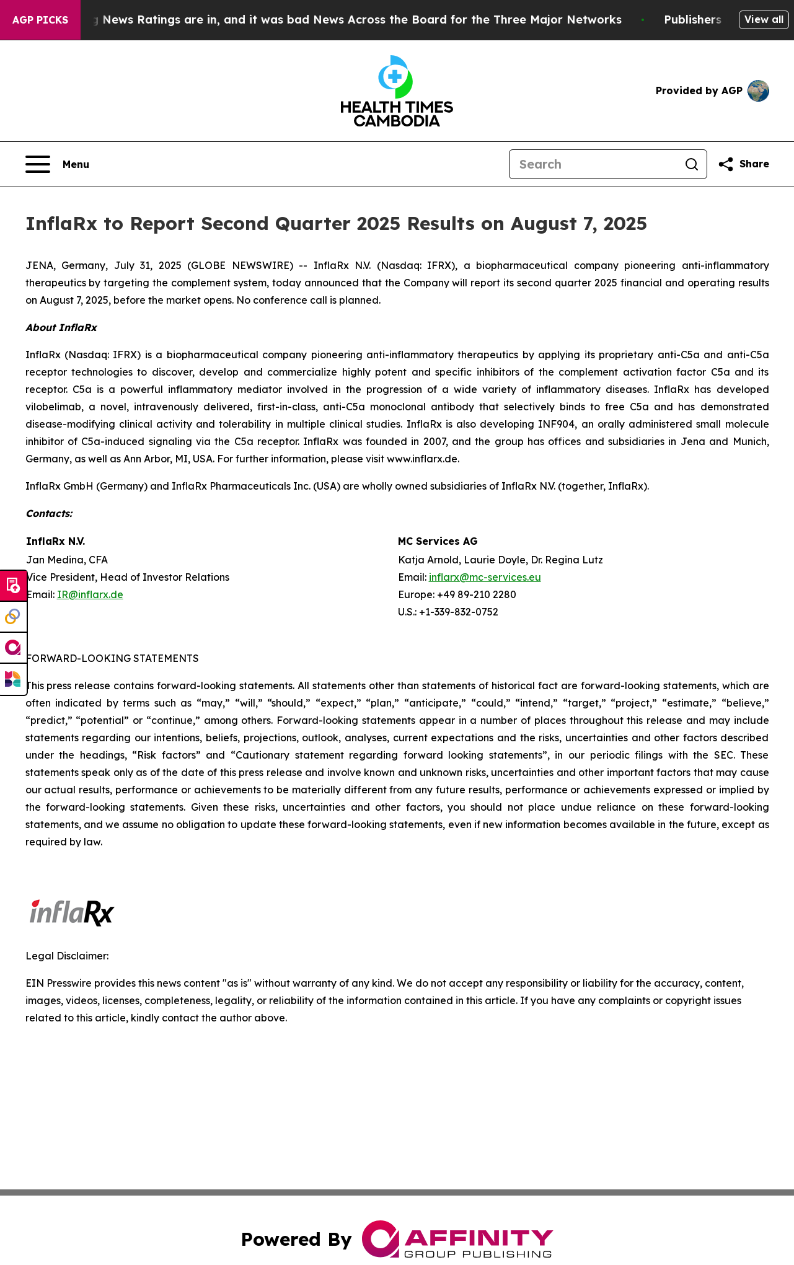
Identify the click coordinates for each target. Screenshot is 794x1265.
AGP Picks (40, 20)
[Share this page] (743, 164)
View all (763, 19)
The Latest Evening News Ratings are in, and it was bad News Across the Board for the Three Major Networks (325, 19)
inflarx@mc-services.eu (485, 577)
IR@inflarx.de (90, 594)
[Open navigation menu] (57, 164)
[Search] (593, 164)
